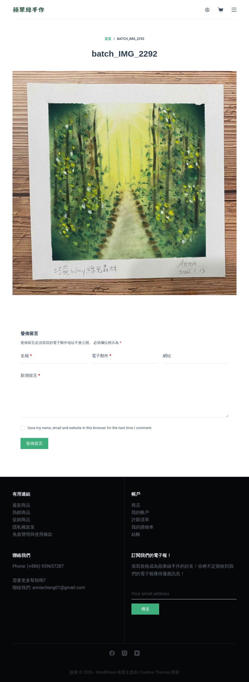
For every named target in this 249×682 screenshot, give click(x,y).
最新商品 (21, 505)
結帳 (135, 534)
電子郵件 (101, 356)
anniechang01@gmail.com (58, 587)
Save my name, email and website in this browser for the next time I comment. (89, 428)
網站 (167, 355)
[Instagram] (124, 653)
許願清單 (140, 519)
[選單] (234, 9)
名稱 (26, 356)
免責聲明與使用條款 (32, 534)
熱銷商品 (21, 512)
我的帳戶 (140, 512)
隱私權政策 (23, 527)
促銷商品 (21, 519)
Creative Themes (154, 672)
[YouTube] (137, 653)
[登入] (207, 10)
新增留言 (30, 375)
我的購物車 (142, 527)
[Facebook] (112, 653)
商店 (135, 505)
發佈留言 (34, 443)
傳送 (145, 609)
